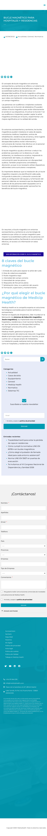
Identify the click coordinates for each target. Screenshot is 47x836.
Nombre (4, 503)
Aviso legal (9, 648)
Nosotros (8, 640)
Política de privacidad (12, 645)
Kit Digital (8, 643)
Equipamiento (14, 379)
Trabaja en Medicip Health (14, 657)
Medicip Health (15, 385)
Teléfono (4, 532)
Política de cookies (11, 651)
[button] (44, 5)
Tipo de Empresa (7, 568)
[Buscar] (42, 359)
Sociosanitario (10, 631)
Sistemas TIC (13, 391)
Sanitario (8, 634)
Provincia (4, 550)
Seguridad (9, 637)
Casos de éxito (14, 375)
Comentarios (6, 577)
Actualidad (22, 36)
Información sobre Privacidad (11, 611)
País (2, 541)
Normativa (39, 36)
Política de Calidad (11, 654)
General (30, 36)
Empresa (4, 559)
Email (3, 522)
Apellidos (4, 512)
